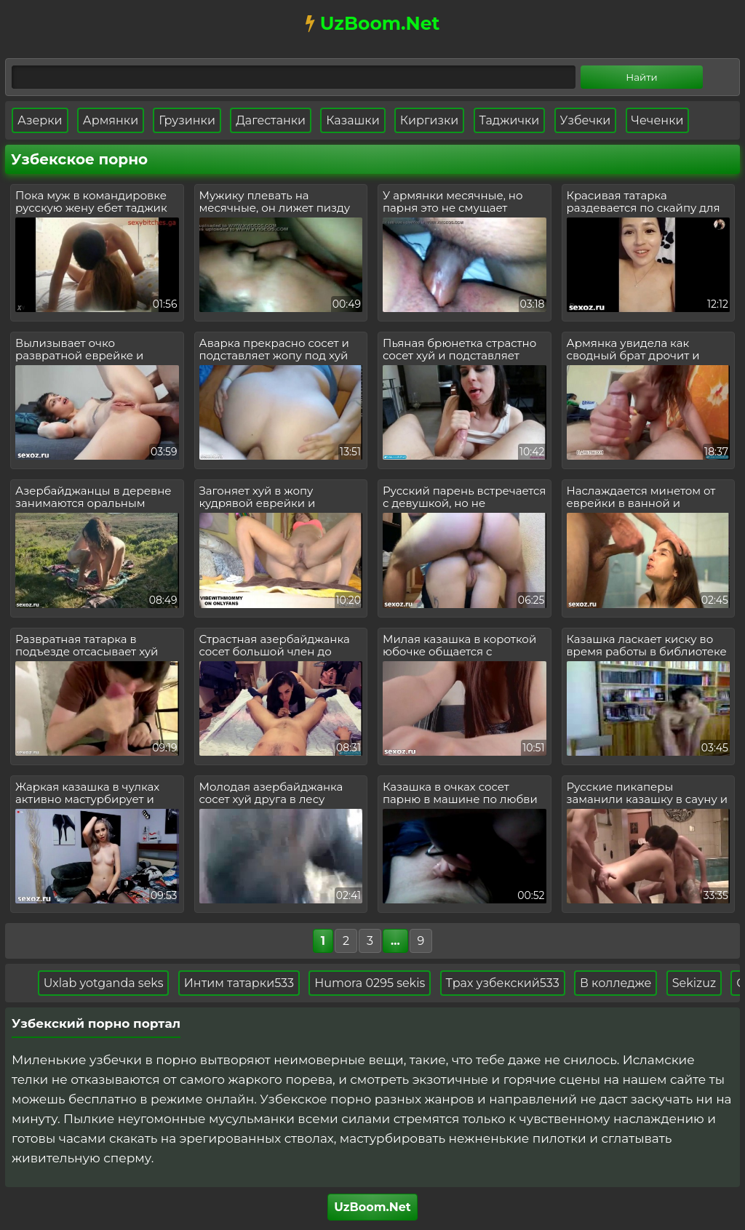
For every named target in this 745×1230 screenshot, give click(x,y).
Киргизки (429, 120)
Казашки (352, 120)
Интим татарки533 (245, 983)
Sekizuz (700, 983)
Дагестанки (271, 120)
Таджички (509, 120)
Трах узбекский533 (508, 983)
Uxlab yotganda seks (109, 983)
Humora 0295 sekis (376, 983)
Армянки (110, 120)
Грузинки (187, 120)
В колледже (622, 983)
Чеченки (658, 120)
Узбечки (585, 120)
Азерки (40, 120)
